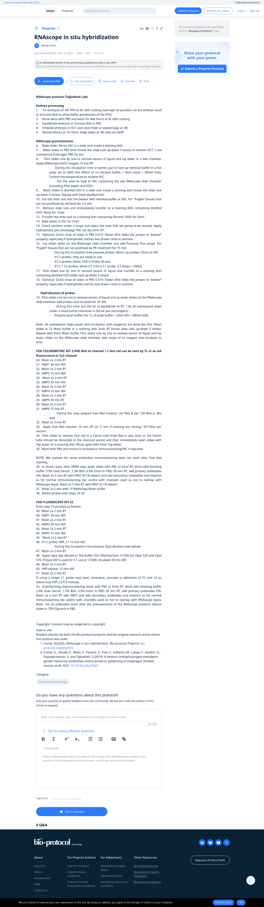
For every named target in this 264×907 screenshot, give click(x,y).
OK (241, 902)
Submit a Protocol (78, 866)
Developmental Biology (53, 681)
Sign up (254, 11)
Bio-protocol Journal (146, 866)
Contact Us (40, 890)
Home (50, 11)
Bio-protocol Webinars (147, 882)
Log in (241, 11)
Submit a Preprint (188, 11)
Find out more (223, 902)
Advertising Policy (111, 876)
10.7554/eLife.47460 (84, 666)
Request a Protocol (200, 31)
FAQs (37, 884)
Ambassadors (42, 878)
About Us (39, 866)
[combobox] (82, 799)
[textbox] (69, 799)
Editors (38, 872)
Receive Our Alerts (218, 11)
